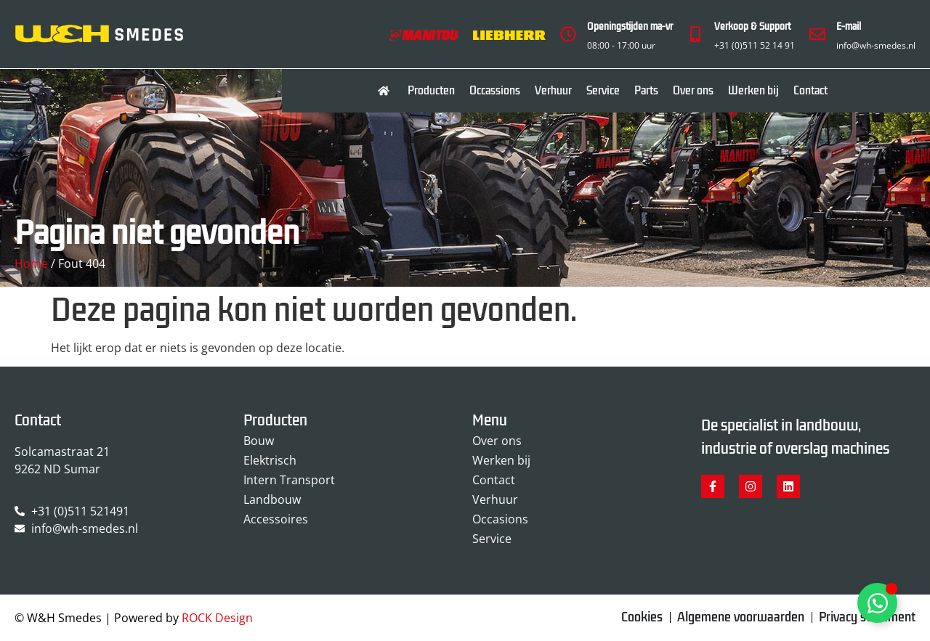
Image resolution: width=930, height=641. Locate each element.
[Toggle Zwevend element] (877, 603)
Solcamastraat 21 (62, 452)
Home (31, 263)
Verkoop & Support (752, 26)
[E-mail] (817, 34)
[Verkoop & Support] (695, 34)
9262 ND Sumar (57, 469)
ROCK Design (217, 618)
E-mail (848, 26)
